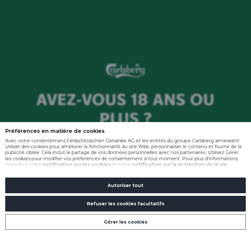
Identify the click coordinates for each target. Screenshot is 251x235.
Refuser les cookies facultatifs (125, 204)
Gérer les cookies (125, 222)
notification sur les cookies (76, 164)
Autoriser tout (125, 185)
